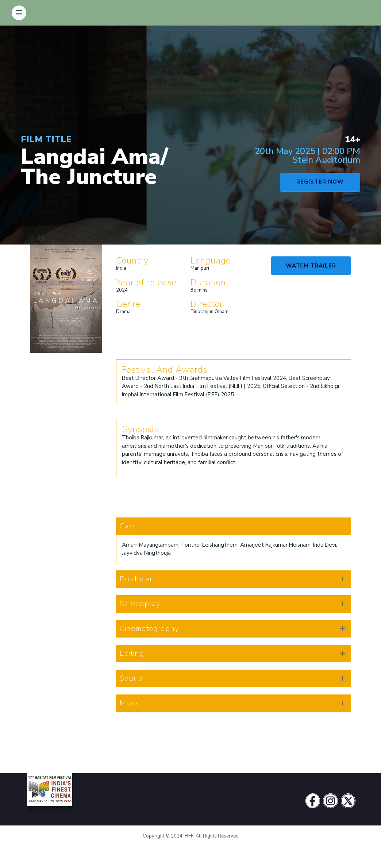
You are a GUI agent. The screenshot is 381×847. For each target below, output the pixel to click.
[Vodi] (49, 801)
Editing (132, 653)
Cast (127, 526)
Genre (128, 304)
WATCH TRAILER (311, 265)
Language (210, 260)
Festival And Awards (164, 370)
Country (132, 260)
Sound (131, 678)
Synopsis (140, 429)
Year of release (146, 282)
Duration (208, 282)
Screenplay (140, 604)
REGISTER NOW (320, 181)
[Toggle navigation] (19, 12)
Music (130, 703)
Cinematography (149, 629)
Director (206, 304)
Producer (136, 579)
